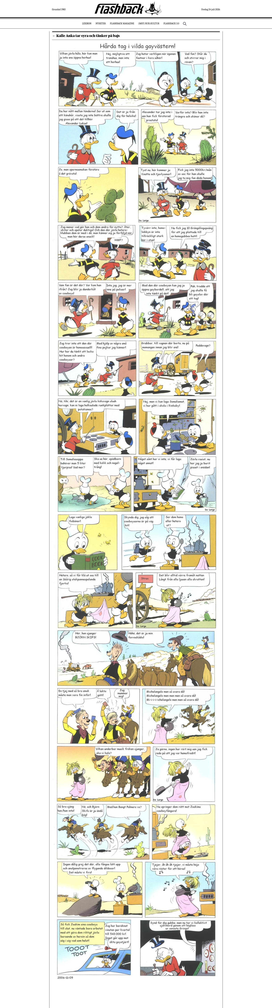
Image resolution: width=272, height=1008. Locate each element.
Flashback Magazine (122, 23)
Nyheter (101, 23)
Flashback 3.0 (171, 23)
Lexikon (86, 23)
